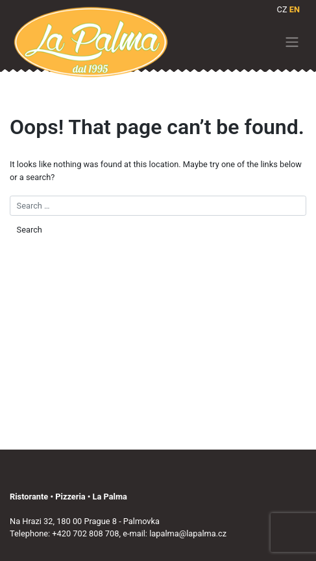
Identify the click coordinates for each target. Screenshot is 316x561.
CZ (282, 9)
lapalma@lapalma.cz (187, 533)
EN (294, 9)
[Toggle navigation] (292, 42)
